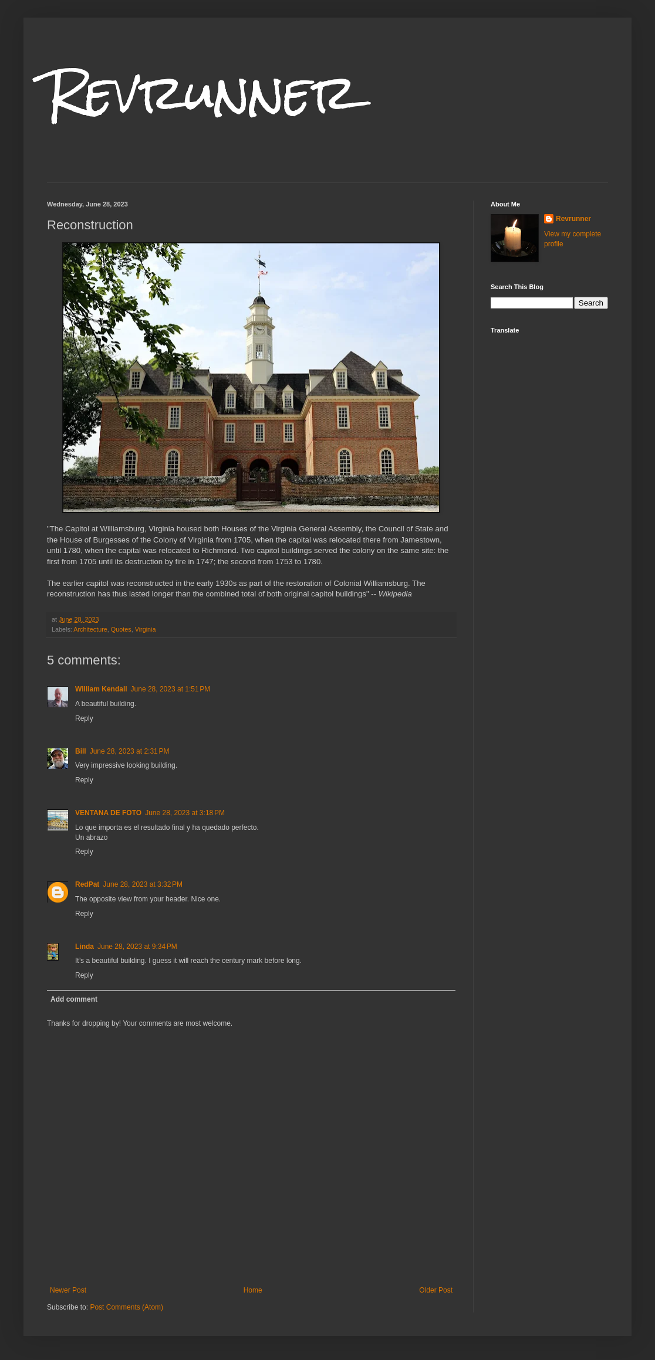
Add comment (73, 999)
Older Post (436, 1290)
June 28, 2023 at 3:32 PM (143, 884)
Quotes (121, 629)
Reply (84, 718)
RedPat (87, 884)
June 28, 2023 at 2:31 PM (130, 751)
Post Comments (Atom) (126, 1307)
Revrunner (202, 92)
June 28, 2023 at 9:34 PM (137, 946)
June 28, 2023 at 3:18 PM (185, 813)
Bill (80, 751)
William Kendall (101, 689)
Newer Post (68, 1290)
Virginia (145, 629)
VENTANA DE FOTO (108, 813)
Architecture (90, 629)
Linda (84, 946)
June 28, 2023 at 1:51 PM (171, 689)
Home (253, 1290)
